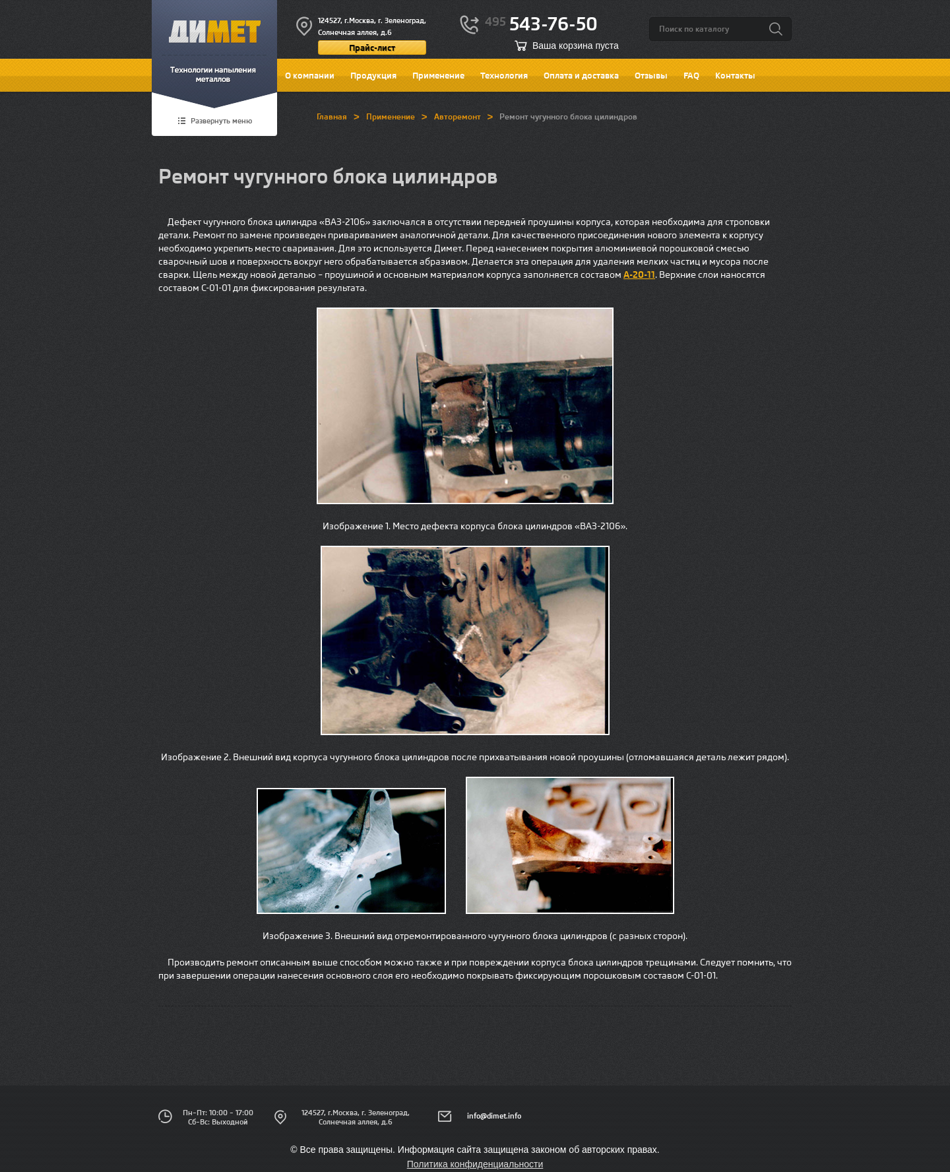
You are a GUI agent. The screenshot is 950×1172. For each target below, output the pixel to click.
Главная (332, 116)
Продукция (373, 75)
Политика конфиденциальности (475, 1164)
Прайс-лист (372, 47)
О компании (309, 75)
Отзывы (651, 75)
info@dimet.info (494, 1116)
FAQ (691, 75)
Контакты (735, 75)
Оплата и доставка (581, 75)
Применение (438, 75)
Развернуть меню (221, 121)
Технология (504, 75)
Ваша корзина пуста (575, 45)
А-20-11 (639, 274)
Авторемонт (457, 116)
